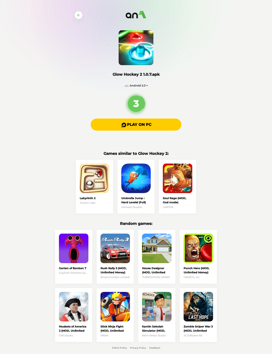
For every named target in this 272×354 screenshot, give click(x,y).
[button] (136, 125)
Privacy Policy (138, 347)
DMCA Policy (119, 347)
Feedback (154, 347)
